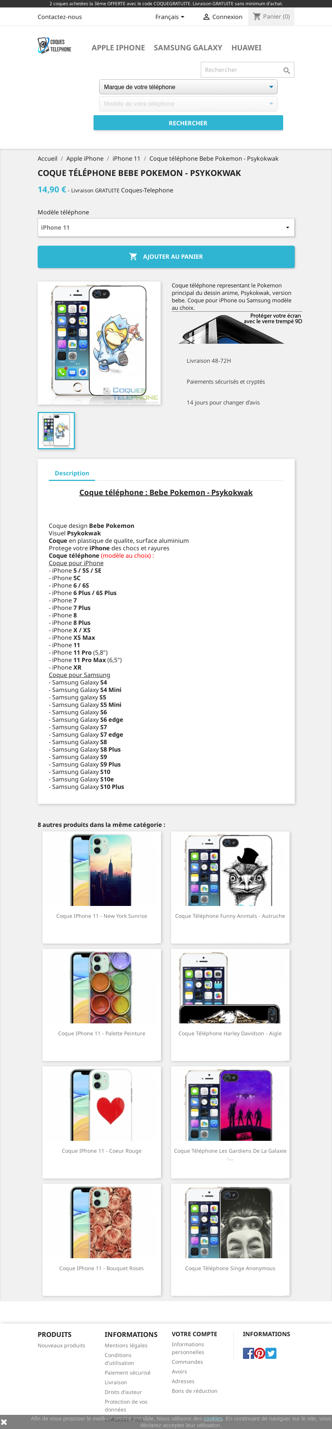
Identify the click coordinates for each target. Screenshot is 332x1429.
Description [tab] (72, 473)
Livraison (116, 1382)
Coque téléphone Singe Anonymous (230, 1268)
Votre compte (194, 1334)
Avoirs (179, 1371)
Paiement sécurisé (128, 1372)
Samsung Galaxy (188, 48)
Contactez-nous (60, 17)
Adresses (183, 1381)
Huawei (246, 48)
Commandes (187, 1361)
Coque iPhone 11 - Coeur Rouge (102, 1150)
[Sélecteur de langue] (171, 17)
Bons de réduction (195, 1390)
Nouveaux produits (61, 1345)
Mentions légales (126, 1345)
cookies (212, 1418)
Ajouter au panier (166, 257)
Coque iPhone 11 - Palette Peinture (101, 1033)
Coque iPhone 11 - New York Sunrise (101, 915)
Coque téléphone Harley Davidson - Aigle (230, 1033)
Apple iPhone (118, 48)
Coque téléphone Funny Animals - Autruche (230, 915)
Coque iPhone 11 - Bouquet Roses (101, 1268)
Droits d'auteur (123, 1391)
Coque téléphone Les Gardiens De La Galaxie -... (230, 1154)
